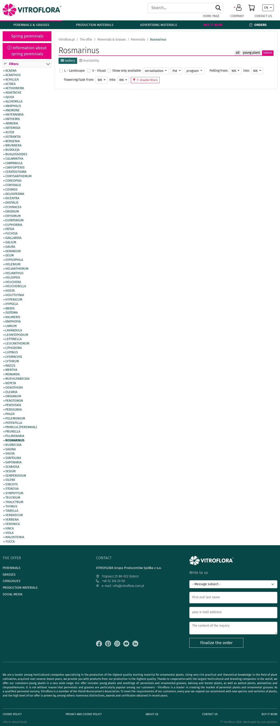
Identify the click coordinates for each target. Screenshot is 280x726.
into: (246, 71)
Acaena (10, 71)
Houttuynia (14, 295)
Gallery (68, 61)
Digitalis (11, 203)
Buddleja (12, 150)
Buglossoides (16, 154)
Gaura (10, 247)
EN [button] (266, 8)
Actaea (10, 84)
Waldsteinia (14, 537)
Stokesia (12, 489)
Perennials (11, 568)
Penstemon (14, 401)
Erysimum (13, 216)
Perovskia (13, 405)
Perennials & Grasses (31, 25)
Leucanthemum (17, 344)
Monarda (12, 374)
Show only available (126, 71)
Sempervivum (15, 476)
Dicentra (12, 198)
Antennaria (14, 115)
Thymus (11, 506)
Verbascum (14, 515)
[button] (238, 7)
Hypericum (13, 299)
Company (237, 16)
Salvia (10, 454)
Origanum (13, 396)
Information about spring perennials (27, 50)
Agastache (13, 93)
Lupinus (11, 352)
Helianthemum (16, 269)
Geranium (13, 251)
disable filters (145, 80)
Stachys (11, 484)
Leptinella (13, 339)
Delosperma (14, 194)
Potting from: (219, 71)
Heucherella (15, 286)
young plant (251, 53)
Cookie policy (12, 714)
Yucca (10, 542)
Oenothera (14, 388)
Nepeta (10, 383)
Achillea (12, 79)
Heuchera (13, 282)
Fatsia (9, 229)
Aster (9, 132)
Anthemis (12, 119)
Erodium (12, 211)
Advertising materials (158, 25)
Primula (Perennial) (21, 427)
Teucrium (12, 498)
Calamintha (14, 159)
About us (152, 714)
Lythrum (12, 361)
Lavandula (13, 330)
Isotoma (11, 313)
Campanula (13, 163)
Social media (12, 594)
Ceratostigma (15, 172)
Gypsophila (14, 260)
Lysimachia (13, 357)
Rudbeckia (13, 445)
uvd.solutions (269, 722)
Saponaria (13, 462)
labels (267, 53)
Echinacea (13, 207)
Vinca (9, 528)
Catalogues (11, 581)
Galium (10, 242)
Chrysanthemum (18, 176)
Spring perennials (27, 36)
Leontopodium (16, 335)
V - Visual (99, 71)
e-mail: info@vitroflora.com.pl (120, 586)
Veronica (12, 524)
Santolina (13, 458)
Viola (9, 533)
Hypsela (11, 304)
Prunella (12, 432)
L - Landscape (74, 71)
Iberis (10, 308)
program (193, 71)
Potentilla (13, 423)
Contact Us (263, 16)
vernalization (154, 71)
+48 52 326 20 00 (110, 581)
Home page (211, 16)
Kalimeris (12, 317)
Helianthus (14, 273)
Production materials (94, 25)
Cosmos (11, 189)
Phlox (10, 414)
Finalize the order (216, 642)
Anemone (12, 110)
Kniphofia (13, 322)
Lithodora (13, 348)
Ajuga (9, 97)
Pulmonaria (14, 436)
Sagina (10, 449)
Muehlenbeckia (17, 379)
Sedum (10, 471)
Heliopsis (12, 277)
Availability (89, 61)
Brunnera (13, 146)
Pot (175, 71)
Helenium (12, 264)
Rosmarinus (14, 440)
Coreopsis (13, 181)
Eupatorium (14, 220)
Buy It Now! (213, 25)
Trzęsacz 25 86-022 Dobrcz (117, 576)
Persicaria (13, 409)
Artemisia (12, 128)
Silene (10, 480)
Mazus (10, 366)
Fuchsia (11, 234)
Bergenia (12, 141)
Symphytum (14, 493)
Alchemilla (13, 101)
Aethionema (14, 88)
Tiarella (11, 511)
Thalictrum (14, 502)
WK (234, 71)
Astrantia (13, 137)
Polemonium (15, 418)
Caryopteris (15, 167)
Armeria (11, 124)
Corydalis (13, 185)
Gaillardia (13, 238)
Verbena (12, 519)
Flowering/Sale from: (79, 80)
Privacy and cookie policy (84, 714)
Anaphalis (13, 106)
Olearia (11, 392)
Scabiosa (12, 467)
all (237, 53)
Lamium (11, 326)
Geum (9, 256)
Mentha (11, 370)
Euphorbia (13, 225)
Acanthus (13, 75)
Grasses (9, 574)
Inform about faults (15, 722)
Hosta (10, 291)
